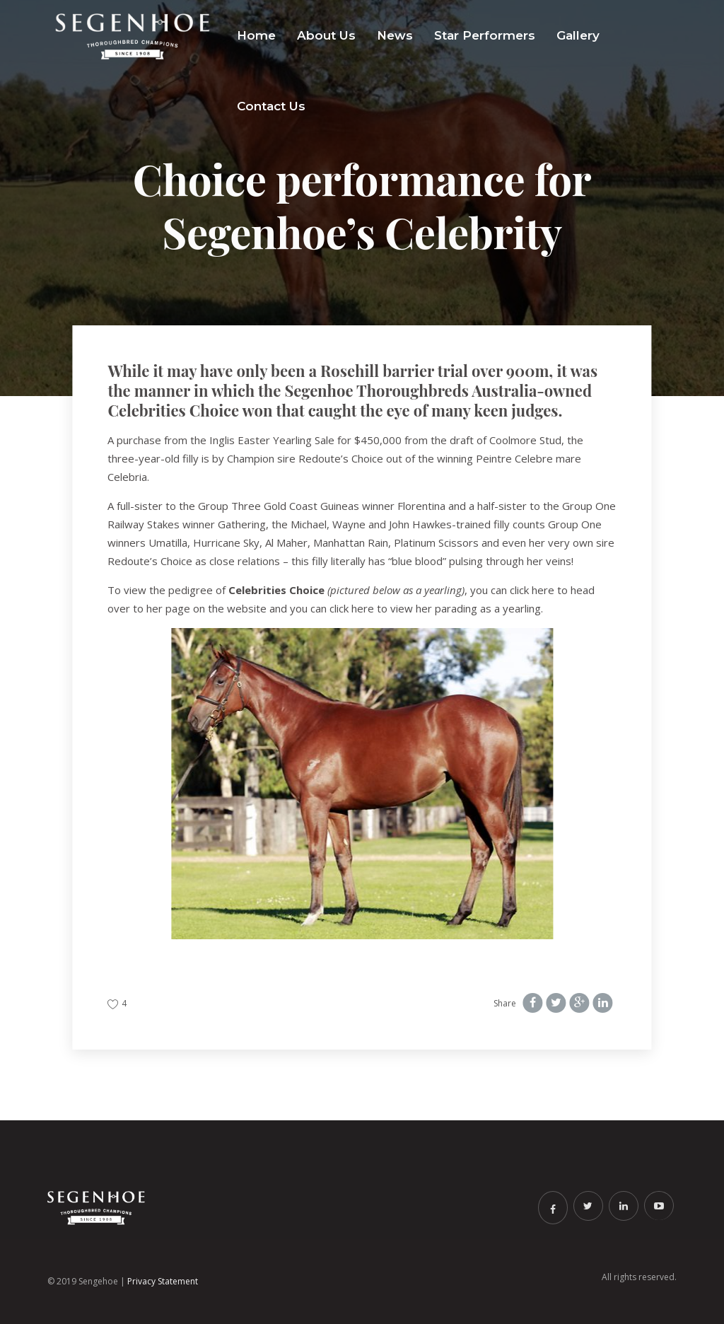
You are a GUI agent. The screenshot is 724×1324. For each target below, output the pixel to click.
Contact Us (271, 106)
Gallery (578, 35)
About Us (326, 35)
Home (256, 35)
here (543, 590)
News (395, 35)
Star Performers (484, 35)
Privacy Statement (162, 1281)
